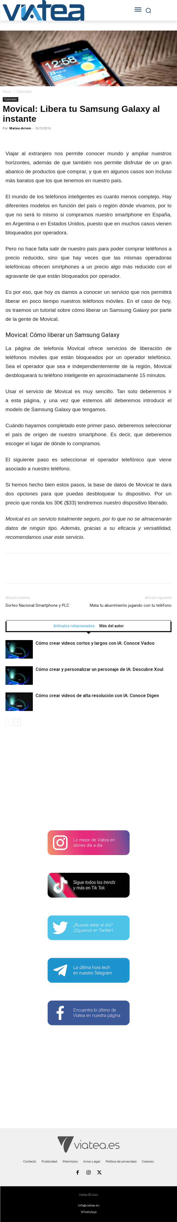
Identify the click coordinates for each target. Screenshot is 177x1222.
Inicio (7, 91)
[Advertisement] (88, 780)
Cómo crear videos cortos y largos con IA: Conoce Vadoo (95, 643)
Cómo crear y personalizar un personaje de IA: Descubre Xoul (99, 669)
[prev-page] (8, 722)
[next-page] (17, 722)
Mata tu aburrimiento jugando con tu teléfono (131, 605)
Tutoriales (24, 91)
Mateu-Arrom (20, 128)
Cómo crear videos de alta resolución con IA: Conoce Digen (97, 695)
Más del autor (111, 626)
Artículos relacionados (74, 626)
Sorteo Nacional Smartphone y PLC (37, 605)
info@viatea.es (88, 1205)
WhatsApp (89, 1212)
